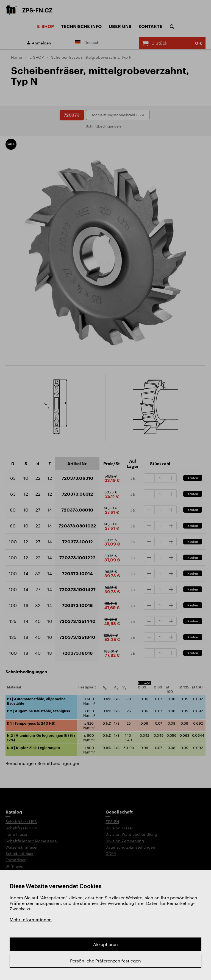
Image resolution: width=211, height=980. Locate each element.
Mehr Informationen (31, 919)
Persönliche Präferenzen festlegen (105, 960)
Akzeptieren (105, 944)
